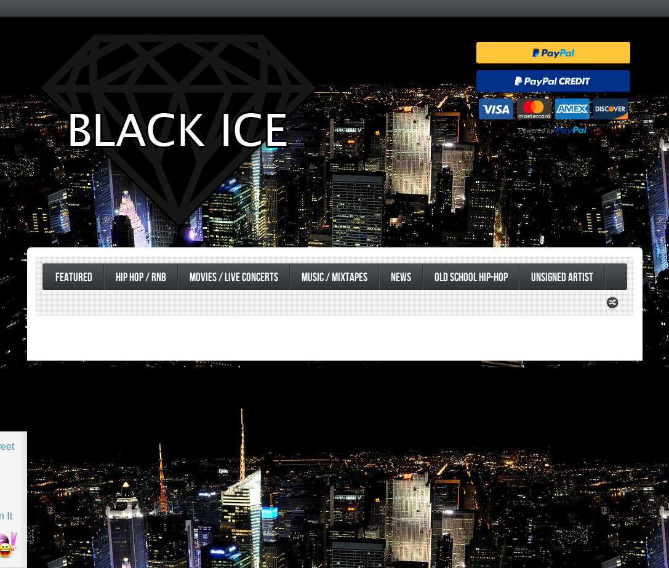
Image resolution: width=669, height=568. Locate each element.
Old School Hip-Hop (471, 278)
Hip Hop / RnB (141, 278)
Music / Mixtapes (334, 278)
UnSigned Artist (562, 278)
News (401, 278)
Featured (73, 278)
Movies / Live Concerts (234, 278)
